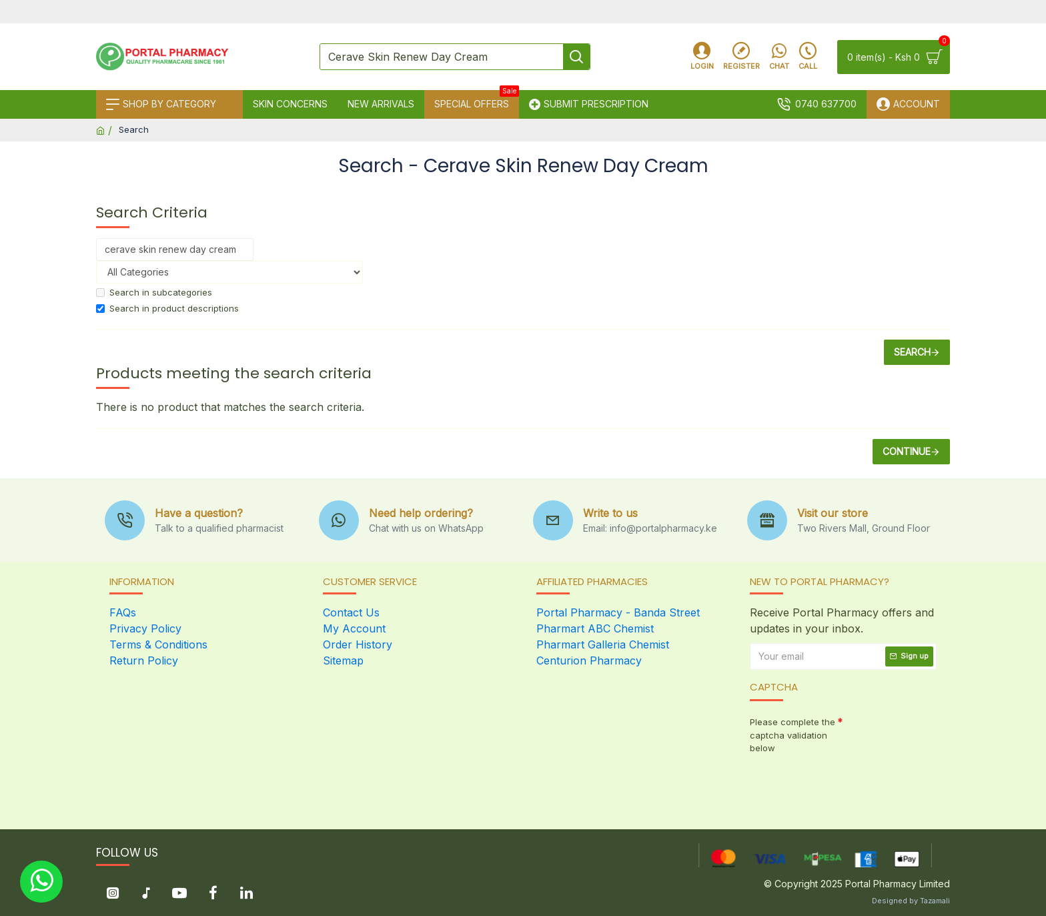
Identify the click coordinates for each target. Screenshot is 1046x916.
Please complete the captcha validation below (792, 735)
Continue (907, 451)
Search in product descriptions (167, 308)
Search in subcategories (154, 292)
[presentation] (843, 783)
